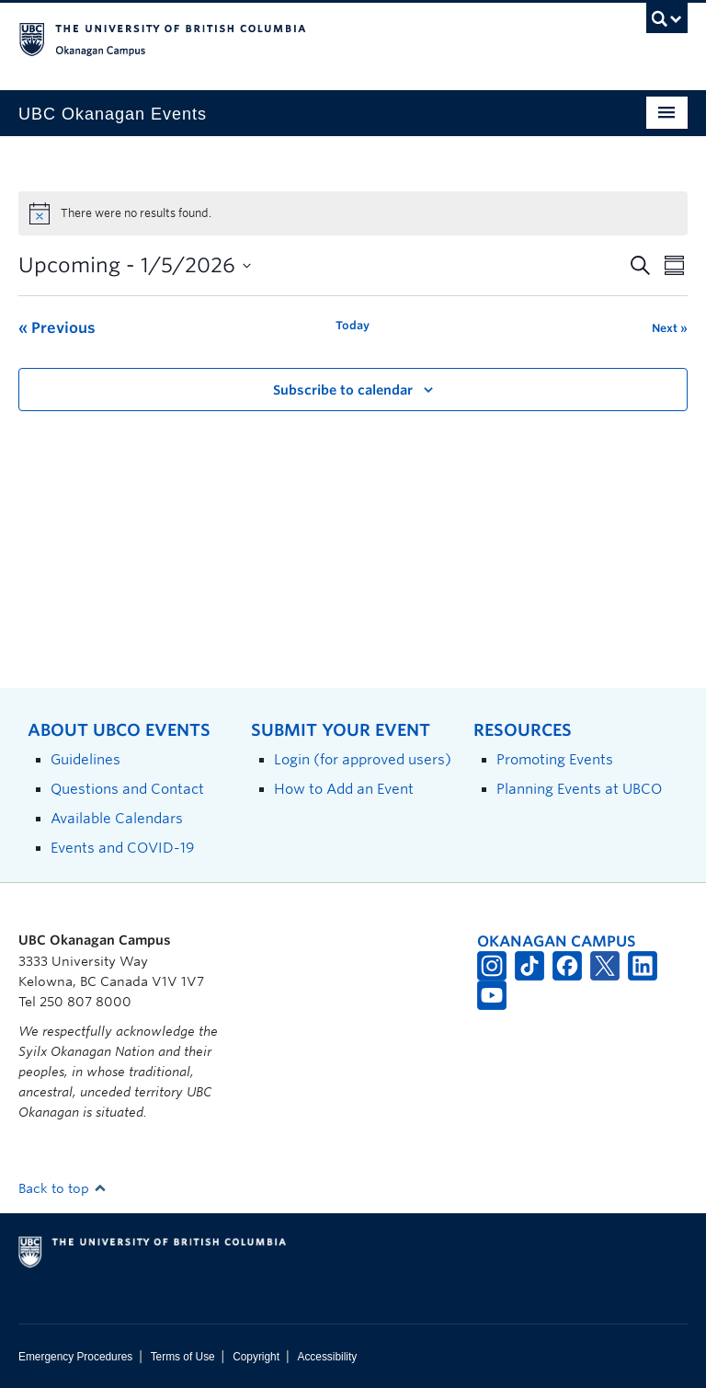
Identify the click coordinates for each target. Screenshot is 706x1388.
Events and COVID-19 (122, 847)
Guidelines (85, 759)
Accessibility (327, 1356)
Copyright (256, 1356)
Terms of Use (183, 1356)
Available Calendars (117, 818)
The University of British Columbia (302, 38)
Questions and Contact (127, 789)
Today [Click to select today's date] (353, 325)
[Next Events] (670, 328)
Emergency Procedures (75, 1356)
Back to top (62, 1188)
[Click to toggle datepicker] (134, 265)
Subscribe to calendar (343, 390)
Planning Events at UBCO (579, 789)
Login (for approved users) (362, 759)
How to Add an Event (344, 789)
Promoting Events (554, 759)
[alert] (353, 213)
